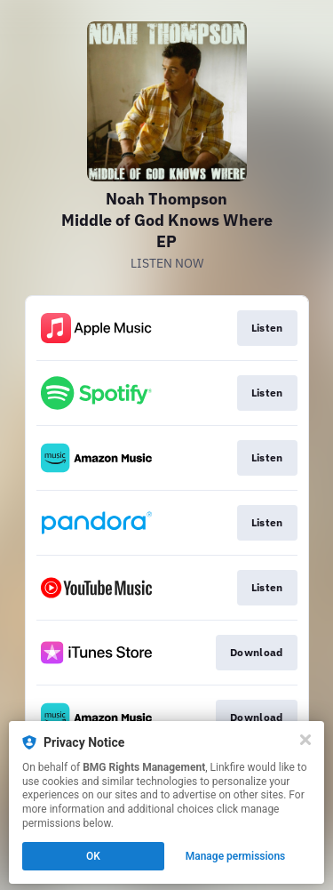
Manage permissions (236, 856)
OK (93, 856)
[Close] (305, 740)
